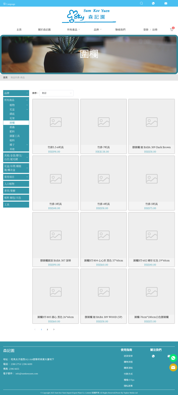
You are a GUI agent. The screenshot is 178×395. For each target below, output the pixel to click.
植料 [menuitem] (12, 140)
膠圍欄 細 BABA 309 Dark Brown (151, 147)
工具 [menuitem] (6, 204)
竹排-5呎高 (151, 204)
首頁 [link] (5, 77)
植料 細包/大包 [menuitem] (12, 197)
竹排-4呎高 (103, 204)
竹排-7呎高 (103, 147)
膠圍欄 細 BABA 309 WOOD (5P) (103, 317)
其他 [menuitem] (12, 149)
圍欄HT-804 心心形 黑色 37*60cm (103, 260)
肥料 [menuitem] (12, 131)
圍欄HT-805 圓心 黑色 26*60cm (55, 317)
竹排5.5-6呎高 (56, 147)
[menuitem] (19, 29)
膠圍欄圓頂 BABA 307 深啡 (55, 260)
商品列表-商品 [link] (18, 77)
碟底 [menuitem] (12, 114)
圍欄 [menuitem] (12, 122)
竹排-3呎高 (55, 204)
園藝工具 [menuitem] (15, 136)
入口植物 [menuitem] (9, 184)
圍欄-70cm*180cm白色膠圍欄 (151, 317)
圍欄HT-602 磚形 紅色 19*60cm (151, 260)
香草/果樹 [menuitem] (9, 190)
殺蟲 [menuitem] (12, 127)
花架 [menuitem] (12, 118)
